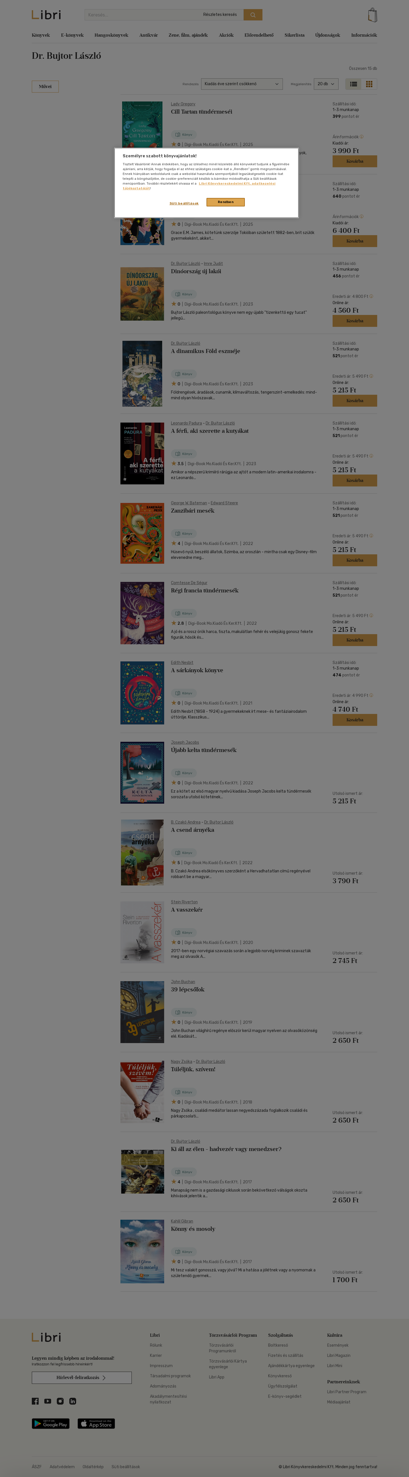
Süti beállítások (184, 203)
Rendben (226, 202)
